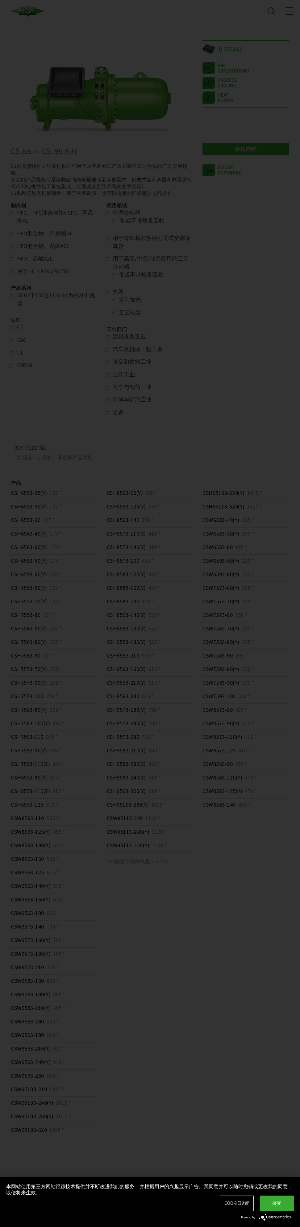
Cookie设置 (236, 1203)
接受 (276, 1203)
